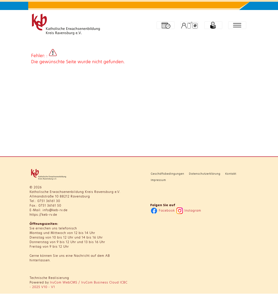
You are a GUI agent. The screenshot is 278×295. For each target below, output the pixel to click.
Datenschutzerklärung (206, 174)
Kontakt (232, 174)
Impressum (160, 180)
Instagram (190, 210)
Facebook (165, 210)
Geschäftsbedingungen (169, 174)
